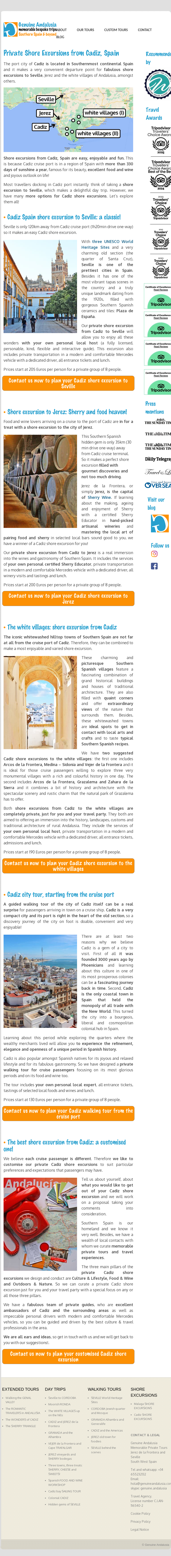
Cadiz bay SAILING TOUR (64, 1491)
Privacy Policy (141, 1521)
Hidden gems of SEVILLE (64, 1504)
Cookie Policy (140, 1513)
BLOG (60, 37)
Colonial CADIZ (58, 1498)
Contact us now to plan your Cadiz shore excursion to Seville (68, 383)
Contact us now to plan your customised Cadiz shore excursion (68, 1356)
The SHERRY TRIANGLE (21, 1426)
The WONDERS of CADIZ (22, 1419)
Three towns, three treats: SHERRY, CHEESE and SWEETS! (65, 1469)
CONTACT (145, 30)
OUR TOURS (85, 30)
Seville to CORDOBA (62, 1398)
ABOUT (61, 30)
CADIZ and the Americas (107, 1430)
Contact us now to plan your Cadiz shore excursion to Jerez (68, 598)
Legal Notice (140, 1529)
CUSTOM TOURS (116, 30)
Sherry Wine (99, 497)
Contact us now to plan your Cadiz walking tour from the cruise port (68, 1113)
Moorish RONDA (59, 1404)
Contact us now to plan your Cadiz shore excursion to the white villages (68, 865)
